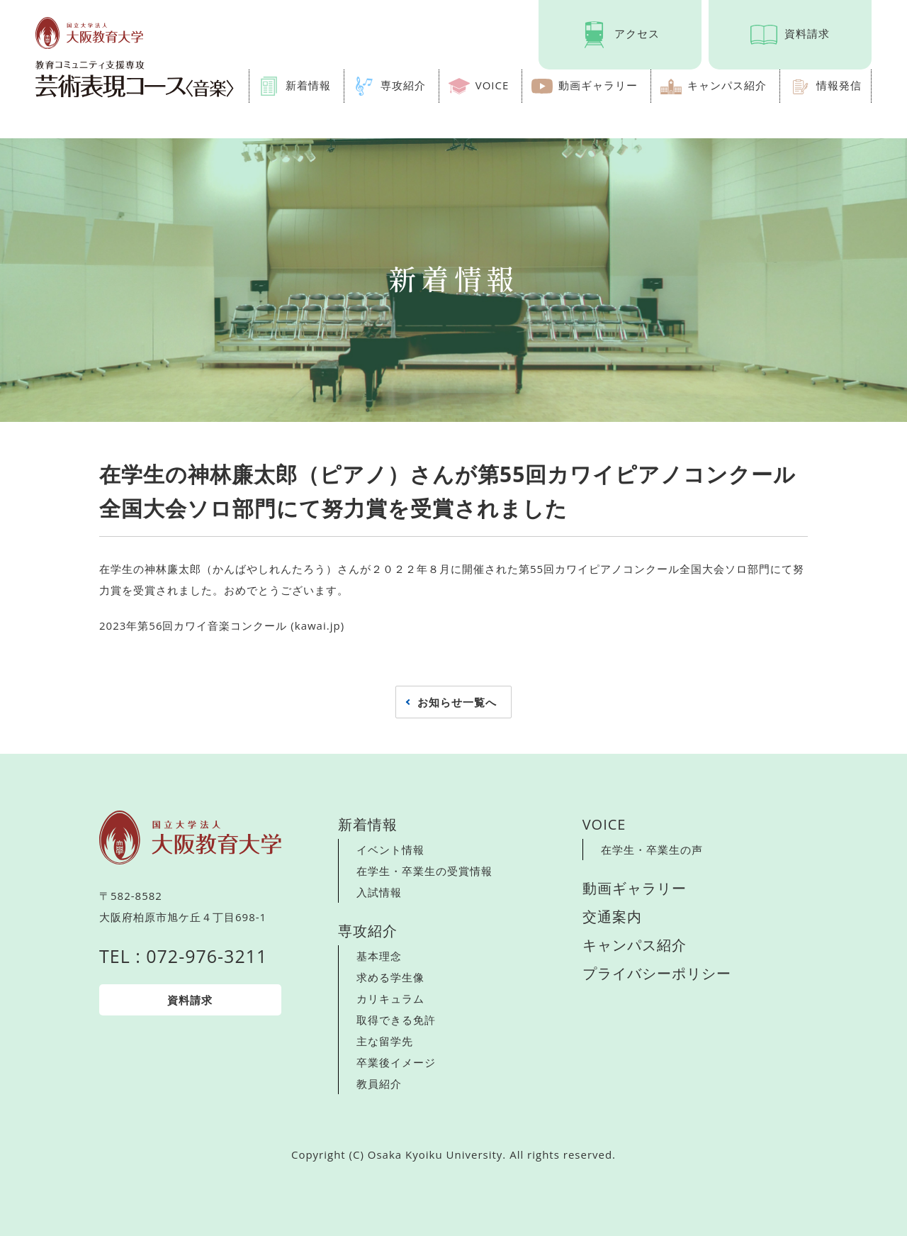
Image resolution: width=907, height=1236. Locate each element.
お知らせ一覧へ (457, 702)
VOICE (492, 85)
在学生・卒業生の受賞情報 (424, 871)
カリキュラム (390, 998)
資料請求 (807, 33)
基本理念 (379, 956)
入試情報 (379, 892)
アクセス (637, 33)
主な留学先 (384, 1041)
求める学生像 (390, 977)
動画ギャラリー (598, 85)
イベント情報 (390, 849)
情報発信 (839, 85)
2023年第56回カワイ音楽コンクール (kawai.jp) (221, 625)
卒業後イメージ (396, 1062)
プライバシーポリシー (656, 973)
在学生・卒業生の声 (652, 849)
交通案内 (612, 916)
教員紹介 (379, 1083)
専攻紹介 (403, 85)
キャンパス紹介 (727, 85)
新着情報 (308, 85)
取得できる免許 (396, 1020)
